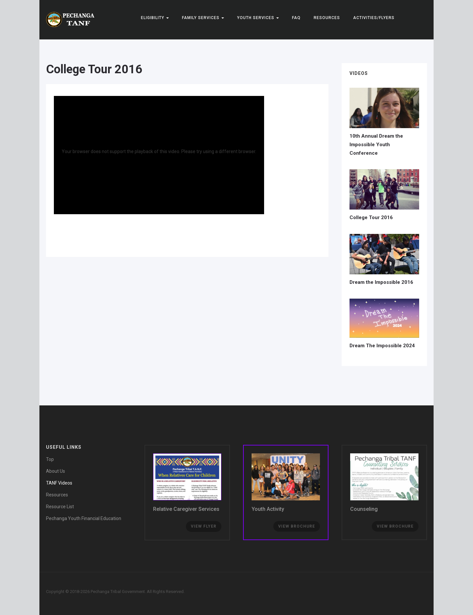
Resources (327, 17)
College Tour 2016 (94, 69)
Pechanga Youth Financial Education (83, 518)
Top (50, 459)
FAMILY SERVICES (203, 17)
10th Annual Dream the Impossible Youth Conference (376, 144)
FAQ (296, 17)
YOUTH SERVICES (258, 17)
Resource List (60, 506)
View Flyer (203, 526)
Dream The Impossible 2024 (382, 346)
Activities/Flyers (373, 17)
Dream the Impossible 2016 (381, 282)
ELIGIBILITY (155, 17)
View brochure (395, 526)
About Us (55, 471)
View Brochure (296, 526)
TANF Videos (59, 483)
